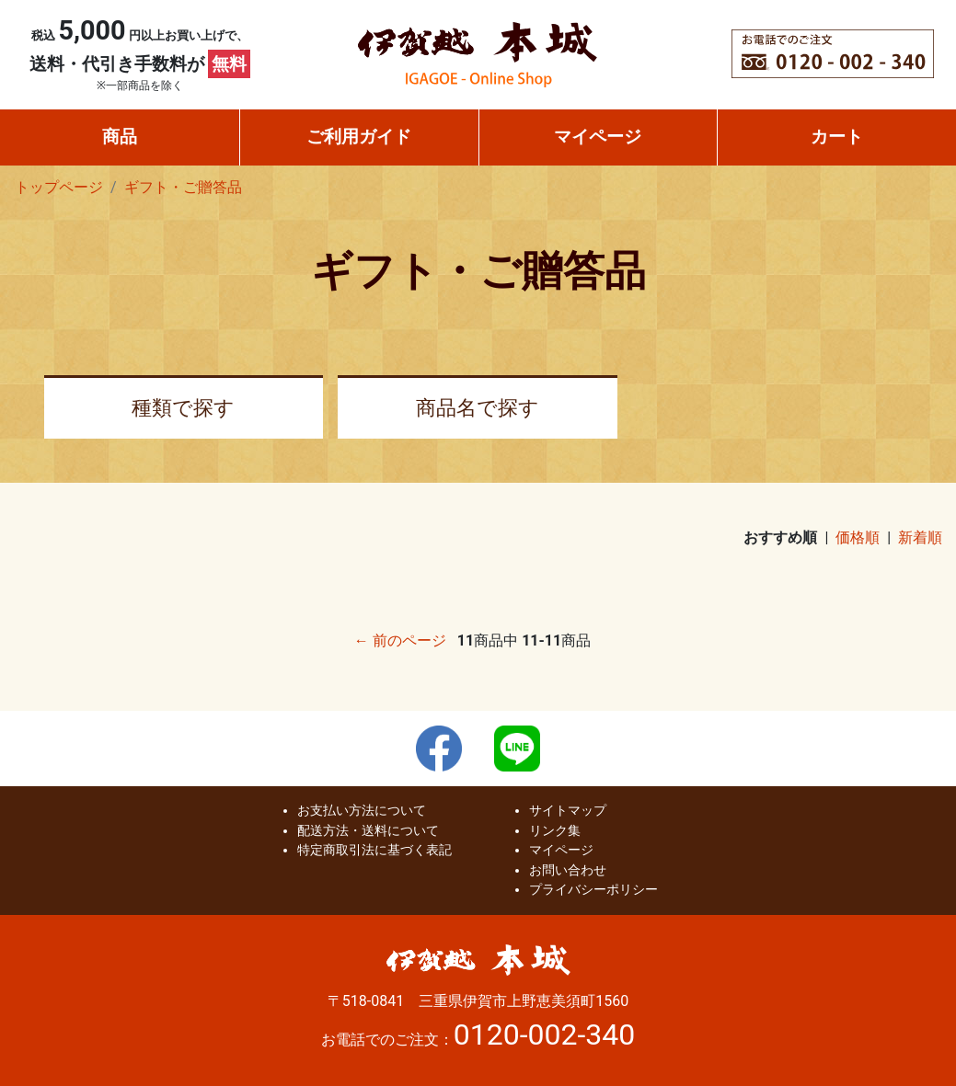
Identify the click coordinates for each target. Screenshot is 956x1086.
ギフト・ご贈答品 (183, 187)
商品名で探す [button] (477, 407)
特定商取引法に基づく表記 (374, 850)
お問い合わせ (567, 870)
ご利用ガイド (358, 136)
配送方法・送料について (368, 831)
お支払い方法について (361, 810)
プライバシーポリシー (593, 889)
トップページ (59, 187)
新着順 (920, 537)
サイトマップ (567, 810)
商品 (119, 136)
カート (837, 136)
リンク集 (555, 831)
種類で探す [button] (183, 407)
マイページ (597, 136)
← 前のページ (400, 640)
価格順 (857, 537)
